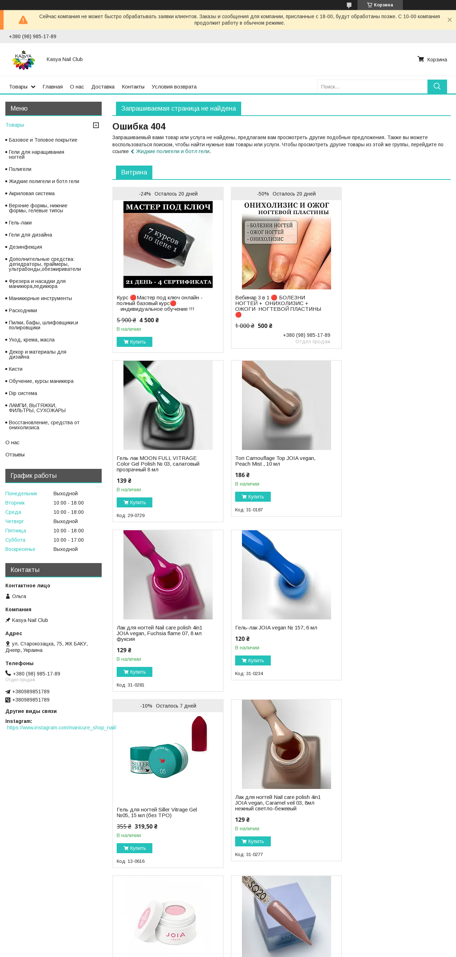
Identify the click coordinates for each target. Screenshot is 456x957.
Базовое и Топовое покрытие (43, 140)
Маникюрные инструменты (40, 298)
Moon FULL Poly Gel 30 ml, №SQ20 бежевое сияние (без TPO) (153, 809)
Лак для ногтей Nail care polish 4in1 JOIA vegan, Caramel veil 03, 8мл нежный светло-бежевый (271, 633)
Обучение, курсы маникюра (41, 381)
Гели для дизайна (30, 235)
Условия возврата (174, 86)
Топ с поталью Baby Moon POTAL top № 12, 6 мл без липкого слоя (389, 806)
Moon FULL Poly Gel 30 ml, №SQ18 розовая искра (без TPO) (273, 806)
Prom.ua (259, 943)
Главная (52, 86)
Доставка (103, 86)
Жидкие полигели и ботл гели (172, 151)
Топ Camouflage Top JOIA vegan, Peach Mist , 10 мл (157, 461)
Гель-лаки (20, 223)
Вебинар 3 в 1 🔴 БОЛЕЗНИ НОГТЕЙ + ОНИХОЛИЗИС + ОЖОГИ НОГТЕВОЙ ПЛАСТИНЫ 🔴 (268, 306)
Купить (138, 342)
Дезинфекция (25, 247)
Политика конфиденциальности (158, 918)
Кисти (15, 369)
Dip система (23, 393)
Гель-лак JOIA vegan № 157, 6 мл (388, 458)
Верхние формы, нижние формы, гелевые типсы (38, 208)
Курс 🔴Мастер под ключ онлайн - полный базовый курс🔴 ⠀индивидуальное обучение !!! (158, 303)
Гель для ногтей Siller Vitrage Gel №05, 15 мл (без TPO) (157, 643)
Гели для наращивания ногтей (36, 154)
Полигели (20, 169)
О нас (77, 86)
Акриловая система (32, 193)
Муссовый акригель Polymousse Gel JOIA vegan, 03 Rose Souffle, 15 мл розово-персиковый (387, 633)
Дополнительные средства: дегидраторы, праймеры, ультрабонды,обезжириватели (45, 264)
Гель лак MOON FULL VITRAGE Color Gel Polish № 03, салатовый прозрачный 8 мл (388, 290)
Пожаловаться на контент (211, 950)
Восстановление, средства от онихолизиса (44, 425)
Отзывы (15, 454)
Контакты (133, 86)
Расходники (23, 310)
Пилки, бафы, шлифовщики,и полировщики (43, 325)
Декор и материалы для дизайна (37, 354)
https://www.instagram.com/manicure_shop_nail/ (61, 727)
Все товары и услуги (421, 878)
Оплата (16, 918)
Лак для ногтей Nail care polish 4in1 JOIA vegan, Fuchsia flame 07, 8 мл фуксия (273, 463)
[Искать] (437, 86)
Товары (18, 86)
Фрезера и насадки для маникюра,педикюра (37, 283)
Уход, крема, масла (32, 340)
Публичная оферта (255, 918)
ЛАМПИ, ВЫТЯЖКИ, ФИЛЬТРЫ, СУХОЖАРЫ (37, 407)
